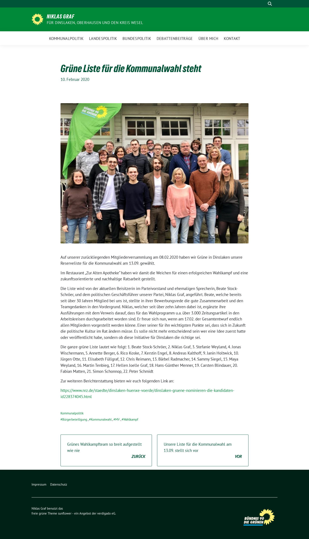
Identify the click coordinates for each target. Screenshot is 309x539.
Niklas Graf (60, 16)
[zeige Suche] (270, 4)
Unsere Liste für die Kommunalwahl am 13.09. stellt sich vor (203, 451)
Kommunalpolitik (72, 413)
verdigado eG (106, 513)
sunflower (64, 513)
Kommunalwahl (101, 419)
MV (117, 419)
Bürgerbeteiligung (74, 419)
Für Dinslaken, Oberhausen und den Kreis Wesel (95, 22)
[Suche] (264, 4)
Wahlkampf (130, 419)
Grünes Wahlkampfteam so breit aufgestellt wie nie (106, 451)
